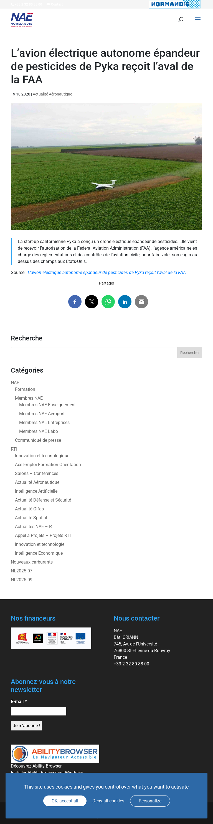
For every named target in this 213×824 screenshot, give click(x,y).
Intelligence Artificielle (36, 491)
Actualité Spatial (31, 517)
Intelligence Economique (39, 553)
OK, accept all (65, 801)
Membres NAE (29, 398)
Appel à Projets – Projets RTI (43, 535)
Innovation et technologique (42, 455)
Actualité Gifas (29, 509)
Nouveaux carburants (32, 562)
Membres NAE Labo (38, 431)
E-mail (19, 701)
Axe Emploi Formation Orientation (48, 464)
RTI (14, 449)
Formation (25, 389)
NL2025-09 (21, 579)
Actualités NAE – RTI (35, 526)
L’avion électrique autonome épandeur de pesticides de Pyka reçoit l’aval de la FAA (107, 272)
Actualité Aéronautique (52, 94)
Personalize (150, 801)
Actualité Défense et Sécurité (43, 500)
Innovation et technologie (39, 544)
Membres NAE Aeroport (42, 413)
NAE (15, 382)
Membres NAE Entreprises (44, 422)
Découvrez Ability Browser (36, 766)
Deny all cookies (108, 801)
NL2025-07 (21, 571)
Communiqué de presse (38, 440)
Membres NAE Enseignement (47, 404)
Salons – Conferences (36, 473)
